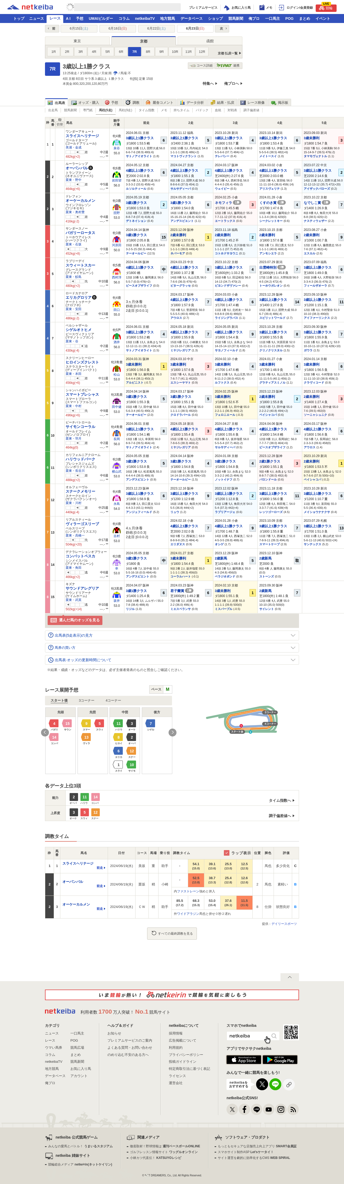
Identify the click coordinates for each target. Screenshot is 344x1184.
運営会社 (176, 1083)
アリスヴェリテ (269, 188)
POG (289, 18)
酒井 (117, 342)
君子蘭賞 (182, 591)
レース (55, 18)
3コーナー (86, 700)
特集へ (208, 83)
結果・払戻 (222, 103)
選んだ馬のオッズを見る (75, 620)
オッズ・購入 (85, 103)
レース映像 (252, 103)
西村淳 (116, 277)
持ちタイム (181, 110)
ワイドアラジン (188, 914)
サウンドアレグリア (82, 588)
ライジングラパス (226, 317)
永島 (117, 504)
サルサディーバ (180, 188)
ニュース (36, 18)
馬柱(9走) (125, 110)
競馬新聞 (235, 18)
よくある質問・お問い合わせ (129, 1048)
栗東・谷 (72, 341)
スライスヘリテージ (82, 136)
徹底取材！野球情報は (165, 1146)
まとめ (304, 18)
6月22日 (156, 28)
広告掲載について (182, 1040)
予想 (79, 18)
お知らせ (114, 1033)
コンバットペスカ (80, 556)
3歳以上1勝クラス (140, 138)
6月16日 (117, 28)
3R (80, 52)
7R (134, 52)
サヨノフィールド (226, 350)
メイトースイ (268, 156)
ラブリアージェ (225, 512)
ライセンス (177, 1076)
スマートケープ (269, 544)
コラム (124, 18)
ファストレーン (188, 891)
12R (202, 52)
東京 (77, 41)
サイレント (266, 608)
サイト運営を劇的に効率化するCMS (254, 1158)
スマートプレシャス (82, 394)
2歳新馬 (221, 558)
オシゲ (219, 544)
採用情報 (176, 1033)
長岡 (117, 439)
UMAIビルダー (101, 18)
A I (68, 18)
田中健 (116, 407)
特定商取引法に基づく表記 (189, 1069)
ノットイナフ (223, 479)
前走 (100, 868)
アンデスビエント (182, 220)
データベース (191, 18)
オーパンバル (77, 168)
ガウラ (308, 350)
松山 (117, 374)
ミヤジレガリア (180, 350)
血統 (218, 110)
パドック (202, 110)
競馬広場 (77, 1048)
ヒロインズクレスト (82, 362)
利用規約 (176, 1048)
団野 (117, 213)
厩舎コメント (159, 103)
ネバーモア (177, 253)
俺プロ (254, 18)
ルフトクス (222, 382)
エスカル (309, 253)
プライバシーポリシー (186, 1055)
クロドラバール (180, 414)
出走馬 (53, 110)
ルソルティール (136, 188)
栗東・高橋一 (75, 535)
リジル (130, 608)
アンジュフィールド (139, 512)
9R (161, 52)
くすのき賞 (272, 203)
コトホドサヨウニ (226, 253)
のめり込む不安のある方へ (128, 1055)
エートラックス (225, 220)
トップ (18, 18)
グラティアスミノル (272, 382)
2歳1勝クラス (269, 461)
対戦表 (232, 110)
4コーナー (113, 700)
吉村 (117, 536)
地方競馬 (167, 18)
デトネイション (136, 220)
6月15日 (79, 28)
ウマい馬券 (53, 1048)
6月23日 (195, 28)
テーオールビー (136, 253)
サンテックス (312, 544)
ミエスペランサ (180, 608)
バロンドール (268, 479)
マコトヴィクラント (183, 156)
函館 (210, 41)
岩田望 (116, 180)
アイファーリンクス (317, 317)
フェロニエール (225, 414)
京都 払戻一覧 (228, 53)
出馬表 (56, 103)
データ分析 (191, 103)
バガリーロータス (80, 233)
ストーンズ (266, 576)
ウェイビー (222, 188)
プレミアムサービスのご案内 (129, 1040)
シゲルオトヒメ (79, 330)
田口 (117, 310)
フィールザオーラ (315, 285)
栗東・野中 (74, 180)
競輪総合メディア (80, 1164)
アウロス (176, 317)
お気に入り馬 (80, 1069)
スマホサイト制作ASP (246, 1152)
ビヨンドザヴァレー (228, 285)
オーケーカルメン (80, 200)
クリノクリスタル (271, 350)
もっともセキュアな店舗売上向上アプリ (257, 1146)
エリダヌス (177, 544)
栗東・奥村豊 (75, 212)
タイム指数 (147, 110)
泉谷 (117, 148)
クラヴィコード (314, 382)
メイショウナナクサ (317, 512)
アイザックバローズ (317, 188)
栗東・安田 (74, 309)
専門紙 (88, 110)
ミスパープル (223, 608)
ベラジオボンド (225, 576)
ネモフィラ (228, 203)
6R (121, 52)
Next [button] (172, 732)
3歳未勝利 (311, 138)
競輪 (326, 7)
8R (148, 52)
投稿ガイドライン (182, 1062)
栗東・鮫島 (74, 277)
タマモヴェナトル (315, 156)
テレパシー (222, 156)
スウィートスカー (80, 265)
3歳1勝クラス (136, 203)
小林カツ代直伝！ (155, 1158)
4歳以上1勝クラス (140, 171)
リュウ (174, 512)
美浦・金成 (74, 147)
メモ (164, 110)
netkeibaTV (145, 18)
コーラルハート (180, 576)
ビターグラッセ (180, 285)
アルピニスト (134, 382)
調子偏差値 (251, 110)
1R (53, 52)
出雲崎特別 (272, 267)
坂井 (117, 601)
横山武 (116, 471)
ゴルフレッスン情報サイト (163, 1152)
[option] (109, 740)
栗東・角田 (74, 568)
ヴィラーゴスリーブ (82, 524)
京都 (143, 41)
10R (175, 52)
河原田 (116, 245)
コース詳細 (200, 66)
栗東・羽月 (74, 438)
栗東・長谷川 (75, 471)
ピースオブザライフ (139, 285)
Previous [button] (45, 732)
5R (107, 52)
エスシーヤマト (180, 382)
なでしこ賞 (317, 203)
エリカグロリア (79, 297)
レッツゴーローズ (271, 512)
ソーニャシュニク (315, 414)
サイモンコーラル (80, 427)
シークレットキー (271, 220)
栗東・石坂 (74, 244)
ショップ (215, 18)
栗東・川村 (74, 503)
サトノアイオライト (139, 156)
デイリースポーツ (284, 924)
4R (94, 52)
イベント (322, 18)
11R (188, 52)
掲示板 (279, 103)
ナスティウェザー (315, 220)
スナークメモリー (80, 491)
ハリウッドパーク (80, 459)
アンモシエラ (268, 253)
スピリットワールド (272, 317)
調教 (132, 103)
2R (67, 52)
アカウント (79, 1076)
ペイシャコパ (268, 414)
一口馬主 (272, 18)
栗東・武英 (74, 600)
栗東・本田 (74, 374)
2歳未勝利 (178, 235)
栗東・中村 (74, 406)
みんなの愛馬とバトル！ (80, 1146)
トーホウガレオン (271, 285)
